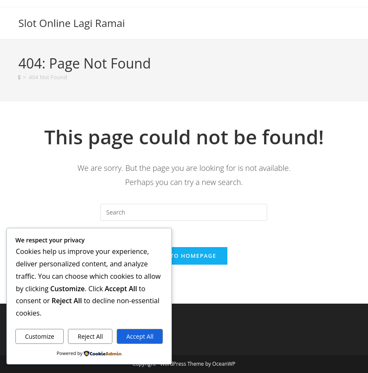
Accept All (140, 336)
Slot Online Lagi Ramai (71, 23)
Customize (39, 336)
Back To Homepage (184, 256)
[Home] (19, 77)
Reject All (90, 336)
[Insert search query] (183, 212)
